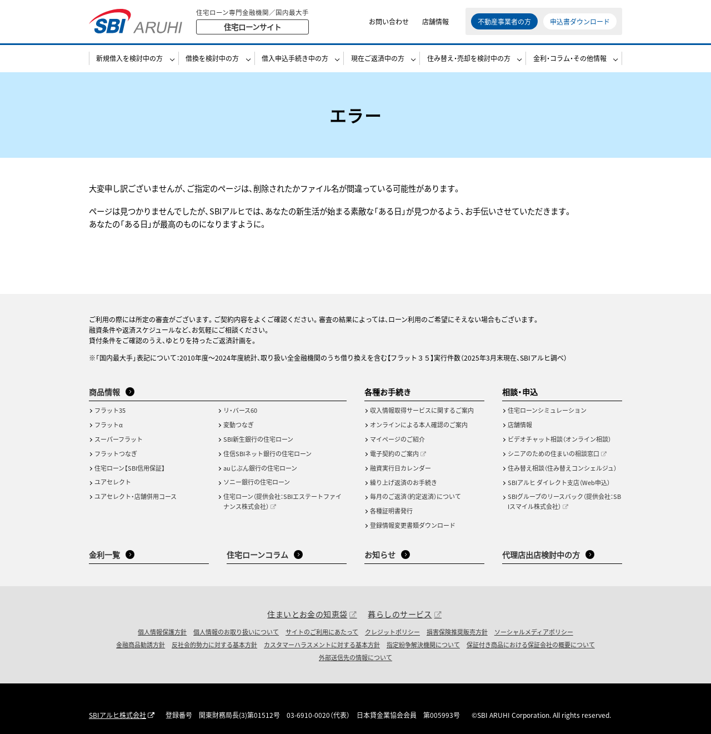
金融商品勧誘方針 (140, 644)
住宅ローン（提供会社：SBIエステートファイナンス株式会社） (282, 501)
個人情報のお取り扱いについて (236, 631)
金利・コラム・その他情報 (570, 59)
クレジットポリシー (392, 631)
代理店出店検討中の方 (541, 554)
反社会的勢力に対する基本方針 (214, 644)
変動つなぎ (238, 424)
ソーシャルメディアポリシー (533, 631)
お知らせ (379, 554)
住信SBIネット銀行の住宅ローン (267, 453)
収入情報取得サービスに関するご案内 (422, 410)
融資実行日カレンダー (400, 467)
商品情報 (104, 391)
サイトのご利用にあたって (322, 631)
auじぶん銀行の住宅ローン (260, 467)
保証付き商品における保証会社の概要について (531, 644)
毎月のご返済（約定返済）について (415, 496)
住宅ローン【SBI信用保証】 (129, 467)
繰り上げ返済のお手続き (403, 482)
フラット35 (110, 410)
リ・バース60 (240, 410)
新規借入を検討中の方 (129, 59)
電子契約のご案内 (394, 453)
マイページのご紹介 (397, 439)
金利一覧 (104, 554)
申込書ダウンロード (580, 22)
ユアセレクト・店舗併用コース (135, 496)
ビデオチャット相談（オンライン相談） (559, 439)
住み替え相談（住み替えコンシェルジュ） (562, 467)
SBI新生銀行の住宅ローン (258, 439)
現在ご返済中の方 (377, 59)
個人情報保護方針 (162, 631)
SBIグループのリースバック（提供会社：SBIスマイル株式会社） (564, 501)
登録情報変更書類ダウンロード (412, 525)
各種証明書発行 (391, 510)
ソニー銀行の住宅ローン (256, 481)
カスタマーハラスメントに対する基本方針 (322, 644)
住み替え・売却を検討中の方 (468, 59)
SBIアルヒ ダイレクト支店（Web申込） (559, 482)
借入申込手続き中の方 (295, 59)
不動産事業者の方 (504, 22)
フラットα (108, 424)
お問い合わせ (389, 22)
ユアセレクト (112, 481)
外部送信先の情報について (355, 657)
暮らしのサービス (400, 614)
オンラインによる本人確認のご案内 (419, 424)
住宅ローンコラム (257, 554)
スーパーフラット (118, 439)
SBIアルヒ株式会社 (117, 715)
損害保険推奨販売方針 (457, 631)
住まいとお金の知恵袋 (307, 614)
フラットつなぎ (115, 453)
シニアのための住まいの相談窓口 (553, 453)
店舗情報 (435, 22)
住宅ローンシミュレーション (547, 410)
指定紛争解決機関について (423, 644)
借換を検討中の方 (212, 59)
